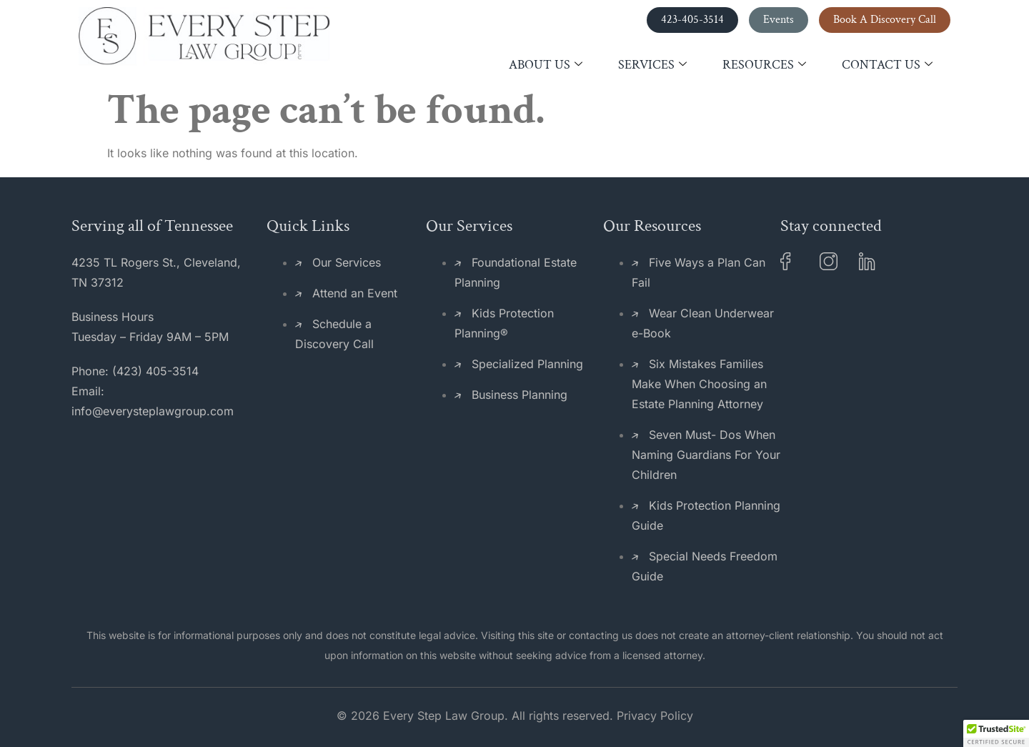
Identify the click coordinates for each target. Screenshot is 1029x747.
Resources (764, 65)
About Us (545, 65)
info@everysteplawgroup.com (152, 411)
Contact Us (887, 65)
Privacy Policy (655, 715)
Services (652, 65)
